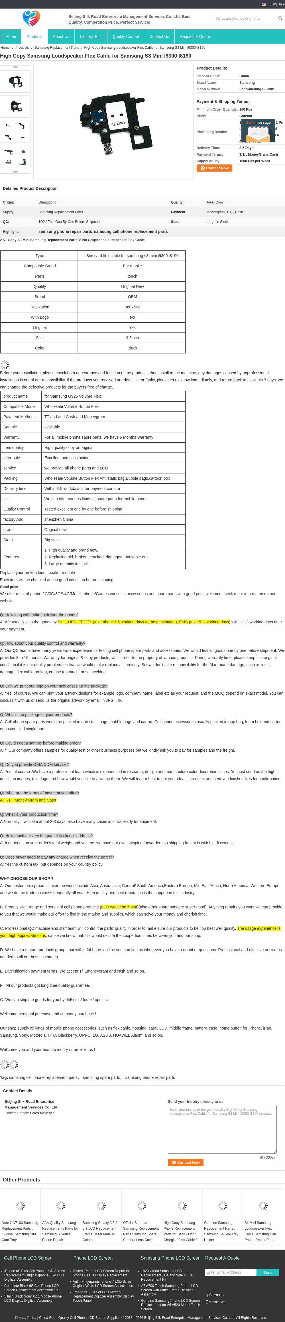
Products (34, 36)
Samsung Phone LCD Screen (171, 1258)
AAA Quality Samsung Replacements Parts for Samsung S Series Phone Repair (60, 1231)
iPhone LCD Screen (92, 1258)
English (278, 4)
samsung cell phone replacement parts (43, 1077)
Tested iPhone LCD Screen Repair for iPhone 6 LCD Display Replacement (101, 1273)
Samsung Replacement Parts (56, 48)
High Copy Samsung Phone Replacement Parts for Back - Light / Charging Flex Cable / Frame (181, 1234)
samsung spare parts (101, 1077)
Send (267, 1272)
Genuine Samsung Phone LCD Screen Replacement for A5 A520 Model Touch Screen (170, 1305)
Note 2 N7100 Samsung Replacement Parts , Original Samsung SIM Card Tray (20, 1231)
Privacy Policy (25, 1318)
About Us (61, 36)
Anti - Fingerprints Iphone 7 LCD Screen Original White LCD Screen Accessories (103, 1284)
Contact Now (217, 168)
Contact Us (159, 36)
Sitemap (216, 1295)
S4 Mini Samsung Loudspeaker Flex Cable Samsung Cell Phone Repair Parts (260, 1231)
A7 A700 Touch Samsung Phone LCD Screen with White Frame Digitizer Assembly (169, 1290)
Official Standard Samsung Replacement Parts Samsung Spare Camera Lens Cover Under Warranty (141, 1234)
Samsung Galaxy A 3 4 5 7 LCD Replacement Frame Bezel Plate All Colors (100, 1231)
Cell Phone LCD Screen (28, 1258)
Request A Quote (195, 36)
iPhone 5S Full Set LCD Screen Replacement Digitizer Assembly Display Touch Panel (103, 1296)
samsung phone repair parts (150, 1077)
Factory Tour (91, 36)
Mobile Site (215, 1302)
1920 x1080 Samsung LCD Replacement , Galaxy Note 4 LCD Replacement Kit (167, 1275)
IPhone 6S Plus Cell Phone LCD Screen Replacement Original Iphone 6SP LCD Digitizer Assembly (34, 1275)
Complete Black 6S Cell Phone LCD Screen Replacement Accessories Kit (32, 1288)
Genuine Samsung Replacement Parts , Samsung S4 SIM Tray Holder (221, 1231)
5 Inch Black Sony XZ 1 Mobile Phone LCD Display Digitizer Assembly (33, 1298)
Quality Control (126, 36)
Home (10, 36)
